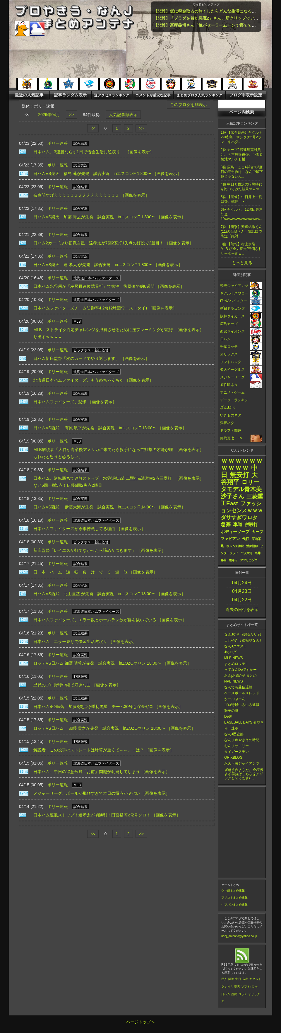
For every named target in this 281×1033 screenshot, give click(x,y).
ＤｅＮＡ (227, 986)
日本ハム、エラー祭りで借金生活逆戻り (70, 641)
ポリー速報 (57, 143)
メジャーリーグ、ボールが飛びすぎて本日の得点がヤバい (86, 793)
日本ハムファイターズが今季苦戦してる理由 (74, 528)
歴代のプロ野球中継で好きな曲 (62, 685)
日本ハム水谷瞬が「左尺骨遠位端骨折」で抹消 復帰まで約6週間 (94, 286)
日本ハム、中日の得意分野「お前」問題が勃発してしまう (86, 771)
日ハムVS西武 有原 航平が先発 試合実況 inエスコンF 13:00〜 (95, 428)
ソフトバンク (250, 986)
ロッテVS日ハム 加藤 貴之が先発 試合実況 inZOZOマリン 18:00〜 (99, 728)
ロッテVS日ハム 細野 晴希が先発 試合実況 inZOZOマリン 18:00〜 (97, 663)
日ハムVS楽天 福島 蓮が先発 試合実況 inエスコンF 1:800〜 (92, 173)
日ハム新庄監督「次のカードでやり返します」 (76, 358)
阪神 (231, 979)
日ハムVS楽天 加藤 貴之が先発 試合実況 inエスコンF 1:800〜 (94, 217)
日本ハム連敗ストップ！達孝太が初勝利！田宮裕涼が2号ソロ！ (91, 815)
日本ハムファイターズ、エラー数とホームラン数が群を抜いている (94, 619)
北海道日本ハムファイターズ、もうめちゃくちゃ (78, 380)
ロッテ (242, 994)
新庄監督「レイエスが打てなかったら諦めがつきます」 (84, 550)
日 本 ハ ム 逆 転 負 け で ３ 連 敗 (80, 572)
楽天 (237, 986)
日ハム (225, 994)
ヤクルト (255, 979)
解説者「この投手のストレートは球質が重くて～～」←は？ (88, 750)
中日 (238, 979)
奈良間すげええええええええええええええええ (76, 195)
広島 (245, 979)
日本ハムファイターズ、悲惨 (60, 401)
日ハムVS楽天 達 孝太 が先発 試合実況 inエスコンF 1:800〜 (93, 264)
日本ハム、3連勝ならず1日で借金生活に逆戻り (78, 151)
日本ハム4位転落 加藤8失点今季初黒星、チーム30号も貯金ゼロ (93, 706)
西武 (234, 994)
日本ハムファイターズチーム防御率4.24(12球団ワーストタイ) (90, 308)
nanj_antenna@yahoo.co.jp (239, 936)
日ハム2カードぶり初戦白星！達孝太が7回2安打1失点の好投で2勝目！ (98, 243)
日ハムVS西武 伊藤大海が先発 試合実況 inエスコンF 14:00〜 (94, 507)
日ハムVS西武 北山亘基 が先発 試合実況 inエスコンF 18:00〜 (94, 593)
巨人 (224, 979)
